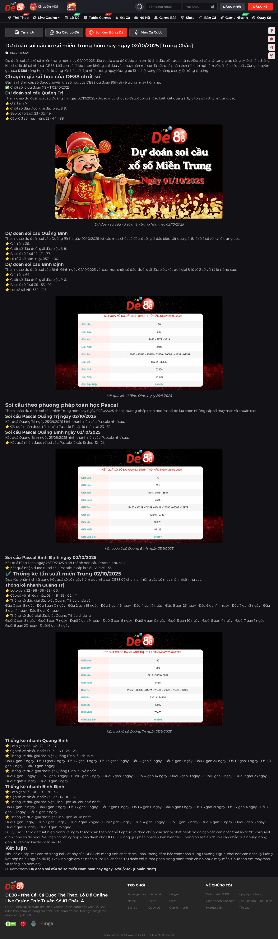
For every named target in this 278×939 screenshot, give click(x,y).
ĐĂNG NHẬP (232, 7)
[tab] (24, 33)
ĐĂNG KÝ (260, 7)
